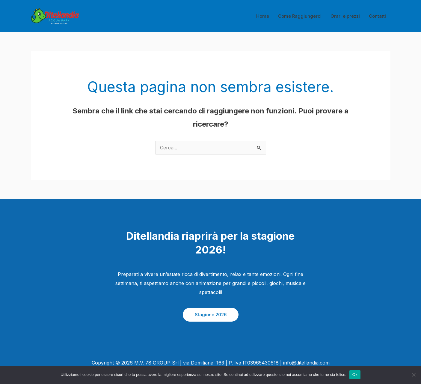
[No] (414, 375)
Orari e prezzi (345, 16)
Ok (354, 374)
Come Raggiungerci (300, 16)
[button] (211, 315)
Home (262, 16)
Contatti (377, 16)
